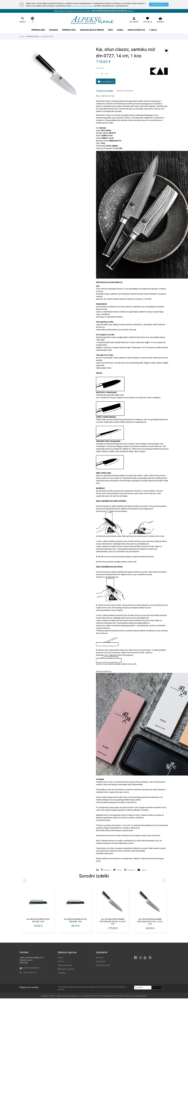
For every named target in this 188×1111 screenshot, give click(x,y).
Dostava (61, 961)
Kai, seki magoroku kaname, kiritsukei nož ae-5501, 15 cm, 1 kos (150, 921)
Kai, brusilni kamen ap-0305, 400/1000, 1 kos (38, 920)
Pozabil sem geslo (103, 965)
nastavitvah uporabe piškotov (83, 6)
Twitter (117, 870)
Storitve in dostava (124, 90)
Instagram (129, 870)
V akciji (153, 30)
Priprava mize (38, 30)
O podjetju (62, 973)
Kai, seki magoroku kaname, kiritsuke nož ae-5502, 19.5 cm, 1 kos (113, 921)
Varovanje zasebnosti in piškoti (112, 996)
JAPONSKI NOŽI (46, 36)
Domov (22, 36)
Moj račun (100, 958)
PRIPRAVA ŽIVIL (32, 36)
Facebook (106, 870)
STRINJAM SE (159, 4)
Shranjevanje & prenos (92, 30)
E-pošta (142, 870)
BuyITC (144, 996)
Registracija (100, 961)
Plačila (60, 958)
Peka (110, 30)
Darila (120, 30)
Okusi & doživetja (136, 30)
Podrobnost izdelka (104, 90)
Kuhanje (53, 30)
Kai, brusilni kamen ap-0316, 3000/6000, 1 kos (75, 920)
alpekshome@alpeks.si (32, 968)
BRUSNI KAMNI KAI (103, 671)
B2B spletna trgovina (66, 969)
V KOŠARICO (106, 81)
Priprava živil (69, 30)
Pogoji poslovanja (65, 965)
